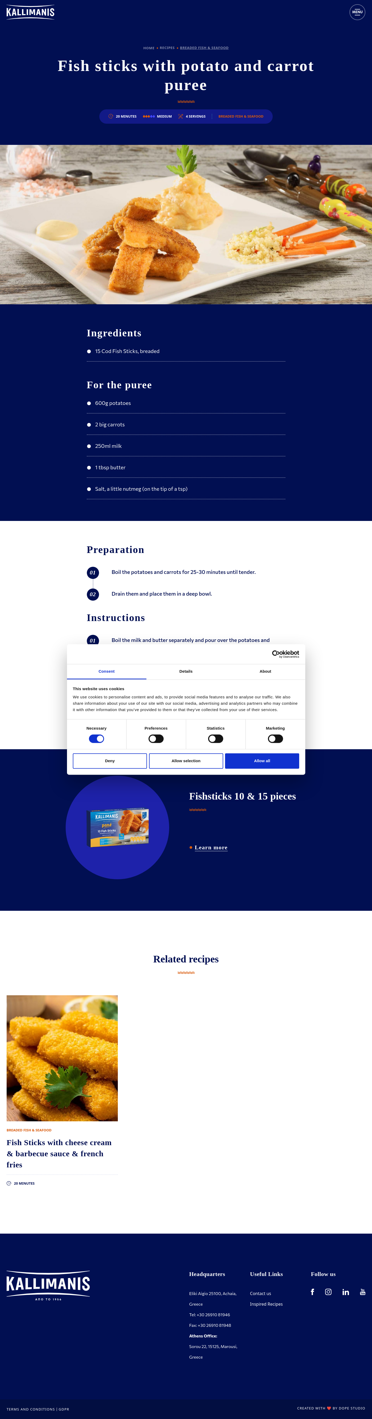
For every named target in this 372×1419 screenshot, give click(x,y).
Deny (110, 760)
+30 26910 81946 (213, 1314)
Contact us (260, 1293)
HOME (148, 48)
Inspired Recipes (266, 1304)
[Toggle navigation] (357, 12)
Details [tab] (186, 671)
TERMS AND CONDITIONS (31, 1409)
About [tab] (265, 671)
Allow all (262, 760)
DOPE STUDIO (352, 1408)
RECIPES (167, 47)
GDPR (64, 1409)
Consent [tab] (106, 671)
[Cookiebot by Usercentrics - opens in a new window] (276, 654)
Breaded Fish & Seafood (240, 116)
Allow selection (186, 760)
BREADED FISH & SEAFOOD (204, 47)
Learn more (211, 847)
